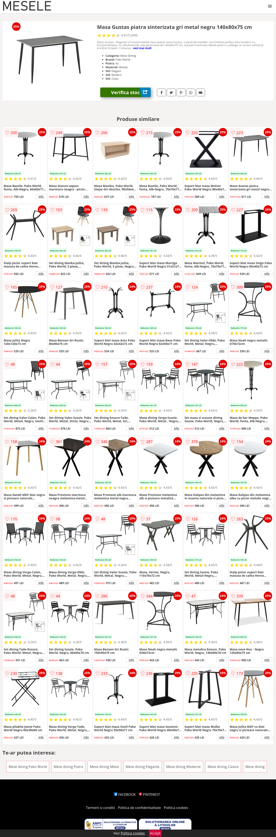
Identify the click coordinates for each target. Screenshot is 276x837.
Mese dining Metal (104, 766)
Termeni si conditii (100, 807)
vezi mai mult (142, 48)
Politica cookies (176, 807)
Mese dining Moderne (183, 766)
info (41, 196)
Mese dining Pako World (28, 766)
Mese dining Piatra (68, 766)
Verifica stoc (131, 92)
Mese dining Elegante (142, 766)
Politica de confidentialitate (139, 807)
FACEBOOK (125, 794)
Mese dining (255, 766)
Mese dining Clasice (223, 766)
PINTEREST (149, 794)
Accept (155, 833)
